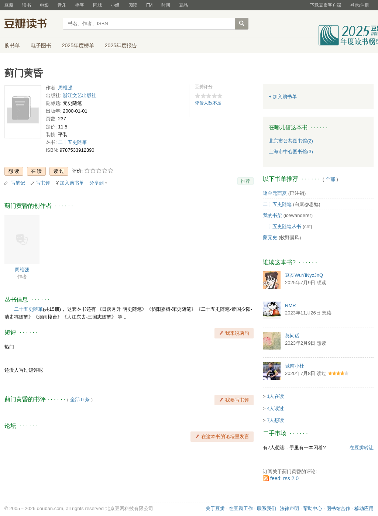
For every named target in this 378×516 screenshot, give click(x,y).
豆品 (183, 5)
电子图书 (41, 45)
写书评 (43, 183)
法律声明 (289, 508)
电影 (44, 5)
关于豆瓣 (215, 508)
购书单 (12, 45)
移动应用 (364, 508)
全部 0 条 (80, 399)
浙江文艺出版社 (79, 95)
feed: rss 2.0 (284, 478)
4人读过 (275, 408)
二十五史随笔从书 (282, 226)
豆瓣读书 (31, 24)
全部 (330, 179)
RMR (290, 305)
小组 (115, 5)
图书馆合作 (338, 508)
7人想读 (275, 420)
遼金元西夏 (275, 193)
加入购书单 (72, 183)
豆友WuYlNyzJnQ (304, 275)
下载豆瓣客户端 (325, 5)
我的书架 (272, 215)
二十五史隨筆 (72, 142)
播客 (79, 5)
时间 (165, 5)
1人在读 (275, 396)
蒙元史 (270, 237)
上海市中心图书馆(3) (291, 151)
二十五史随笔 (277, 204)
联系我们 (266, 508)
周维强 (65, 87)
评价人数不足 (208, 103)
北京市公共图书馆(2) (291, 141)
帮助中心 (312, 508)
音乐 (62, 5)
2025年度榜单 (78, 45)
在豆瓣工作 (241, 508)
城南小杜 (294, 366)
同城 (97, 5)
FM (149, 5)
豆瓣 (8, 5)
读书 (26, 5)
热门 (9, 347)
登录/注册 (359, 5)
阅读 (132, 5)
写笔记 (18, 183)
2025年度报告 (121, 45)
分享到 (96, 183)
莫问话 (292, 335)
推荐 (245, 181)
